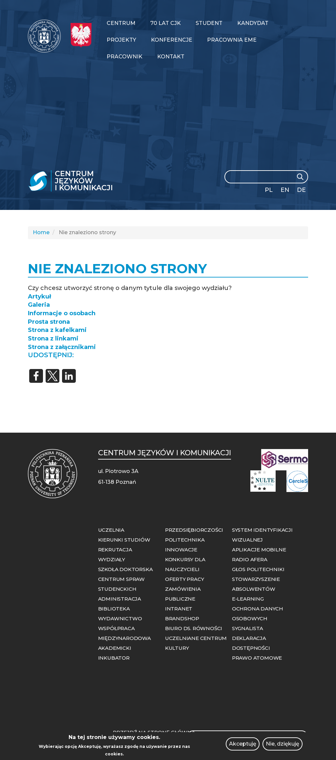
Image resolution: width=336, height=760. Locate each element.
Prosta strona (49, 321)
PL (269, 190)
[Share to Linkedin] (69, 376)
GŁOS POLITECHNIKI (258, 569)
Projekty (121, 40)
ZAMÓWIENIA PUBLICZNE (183, 594)
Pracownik (124, 56)
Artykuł (39, 296)
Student (209, 23)
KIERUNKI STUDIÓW (124, 540)
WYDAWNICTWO (120, 618)
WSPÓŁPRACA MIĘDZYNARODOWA (124, 633)
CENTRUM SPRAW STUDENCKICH (121, 584)
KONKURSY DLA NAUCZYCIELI (185, 564)
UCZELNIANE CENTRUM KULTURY (196, 643)
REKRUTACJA (115, 549)
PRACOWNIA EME (232, 40)
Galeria (39, 304)
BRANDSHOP (182, 618)
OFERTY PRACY (184, 579)
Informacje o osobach (61, 313)
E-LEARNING (248, 599)
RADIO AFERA (249, 559)
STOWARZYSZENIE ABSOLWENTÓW (256, 584)
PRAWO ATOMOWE (257, 658)
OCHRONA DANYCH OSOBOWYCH (257, 614)
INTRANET (178, 609)
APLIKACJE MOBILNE (259, 549)
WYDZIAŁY (111, 559)
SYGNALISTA (247, 628)
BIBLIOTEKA (114, 609)
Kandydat (252, 23)
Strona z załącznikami (62, 347)
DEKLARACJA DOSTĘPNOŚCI (251, 643)
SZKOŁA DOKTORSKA (125, 569)
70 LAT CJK (165, 23)
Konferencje (171, 40)
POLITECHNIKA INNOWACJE (185, 545)
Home (41, 232)
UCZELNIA (111, 530)
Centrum (121, 23)
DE (301, 190)
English (286, 191)
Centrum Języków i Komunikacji (84, 181)
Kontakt (170, 56)
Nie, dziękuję (282, 746)
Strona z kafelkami (57, 330)
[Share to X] (52, 376)
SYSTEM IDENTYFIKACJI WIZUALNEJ (262, 535)
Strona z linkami (53, 338)
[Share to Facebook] (36, 376)
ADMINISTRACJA (119, 599)
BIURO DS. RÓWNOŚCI (193, 628)
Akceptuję (242, 746)
